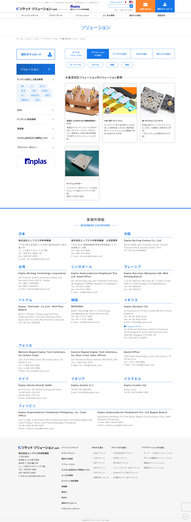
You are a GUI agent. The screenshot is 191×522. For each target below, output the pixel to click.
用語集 (20, 128)
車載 (112, 64)
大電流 (33, 90)
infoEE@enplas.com (142, 322)
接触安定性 (35, 95)
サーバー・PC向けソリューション (158, 453)
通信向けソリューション (154, 467)
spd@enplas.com (88, 292)
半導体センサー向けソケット (125, 477)
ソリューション (82, 15)
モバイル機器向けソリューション (158, 458)
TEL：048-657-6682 (123, 10)
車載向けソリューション (154, 462)
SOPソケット (99, 472)
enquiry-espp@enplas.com (40, 428)
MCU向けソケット (121, 462)
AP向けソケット (120, 458)
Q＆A (19, 109)
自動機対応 (25, 100)
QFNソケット (99, 467)
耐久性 (42, 86)
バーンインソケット (29, 15)
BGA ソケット (100, 453)
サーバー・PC (75, 64)
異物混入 (45, 90)
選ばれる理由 (135, 15)
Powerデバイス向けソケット (125, 472)
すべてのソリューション (76, 54)
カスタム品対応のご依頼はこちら (32, 137)
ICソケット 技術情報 (26, 119)
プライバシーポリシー (27, 147)
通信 (127, 64)
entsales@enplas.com (38, 288)
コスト (32, 86)
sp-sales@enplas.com (38, 259)
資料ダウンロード (36, 54)
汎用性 (37, 100)
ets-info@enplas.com (38, 371)
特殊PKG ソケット (101, 477)
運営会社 (161, 15)
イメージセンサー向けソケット (126, 467)
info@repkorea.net (90, 322)
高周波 (47, 95)
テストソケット (56, 15)
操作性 (23, 90)
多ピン (23, 95)
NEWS (64, 497)
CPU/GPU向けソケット (123, 453)
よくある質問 (108, 15)
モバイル (95, 64)
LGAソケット (99, 458)
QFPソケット (99, 462)
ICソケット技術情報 (70, 480)
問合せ (64, 492)
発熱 (22, 86)
